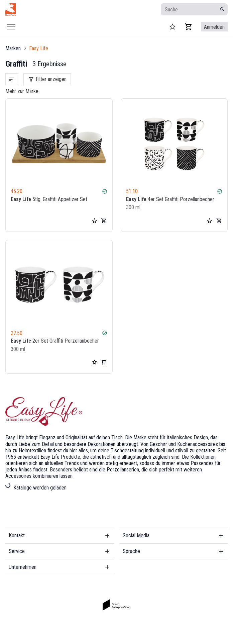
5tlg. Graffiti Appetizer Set (49, 199)
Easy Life (38, 48)
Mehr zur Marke (21, 91)
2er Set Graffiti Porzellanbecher (55, 341)
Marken (13, 48)
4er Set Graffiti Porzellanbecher (170, 199)
